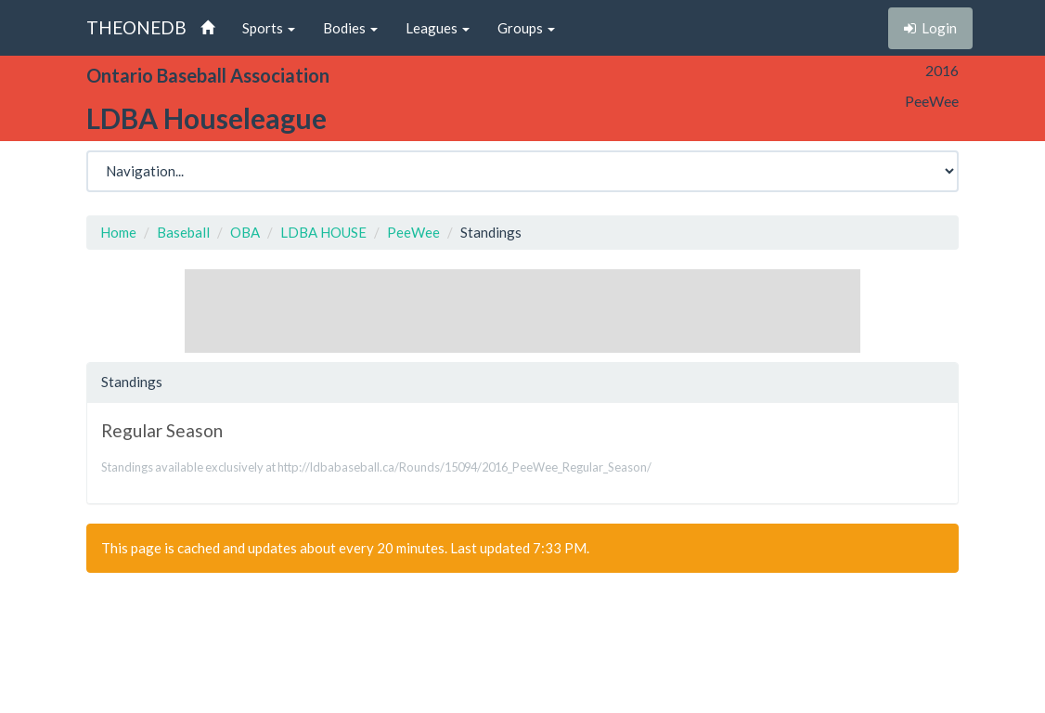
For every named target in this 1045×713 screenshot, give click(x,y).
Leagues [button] (438, 27)
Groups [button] (526, 27)
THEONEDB (136, 27)
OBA (245, 232)
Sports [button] (268, 27)
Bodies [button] (350, 27)
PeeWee (413, 232)
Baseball (183, 232)
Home (118, 232)
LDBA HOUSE (323, 232)
